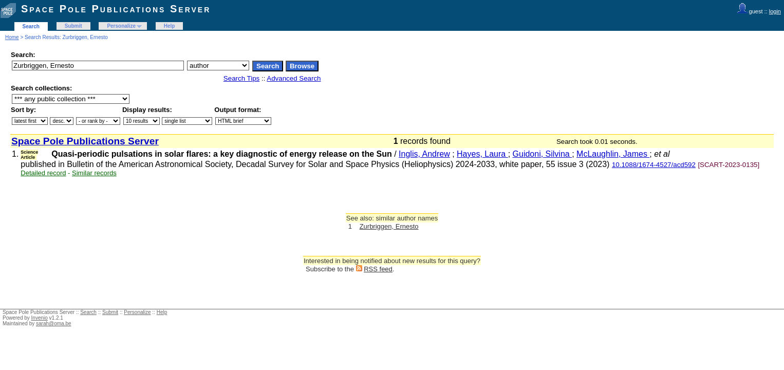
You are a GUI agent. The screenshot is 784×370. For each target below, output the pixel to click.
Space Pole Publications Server (116, 8)
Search (31, 26)
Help (169, 26)
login (775, 11)
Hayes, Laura (482, 154)
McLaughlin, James (612, 154)
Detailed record (43, 173)
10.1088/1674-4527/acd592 (654, 165)
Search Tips (241, 78)
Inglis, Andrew (424, 154)
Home (12, 37)
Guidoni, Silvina (542, 154)
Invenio (39, 318)
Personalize (121, 26)
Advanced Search (294, 78)
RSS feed (378, 269)
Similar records (94, 173)
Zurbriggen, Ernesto (389, 226)
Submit (73, 26)
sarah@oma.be (53, 323)
